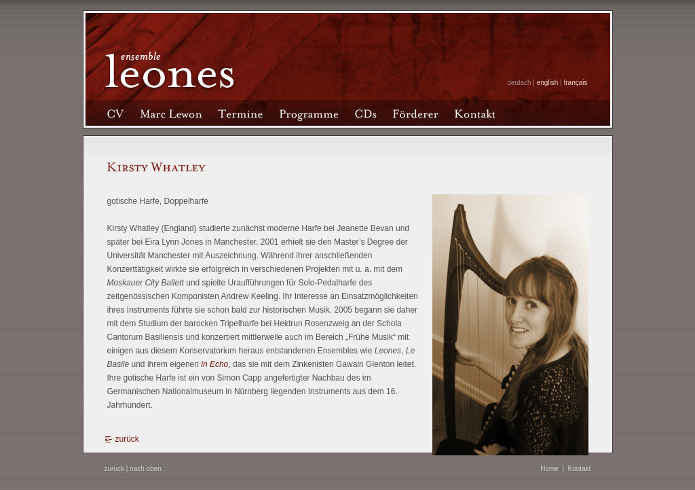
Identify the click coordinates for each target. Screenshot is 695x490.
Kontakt (579, 468)
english (548, 82)
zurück (127, 439)
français (575, 82)
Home (549, 468)
